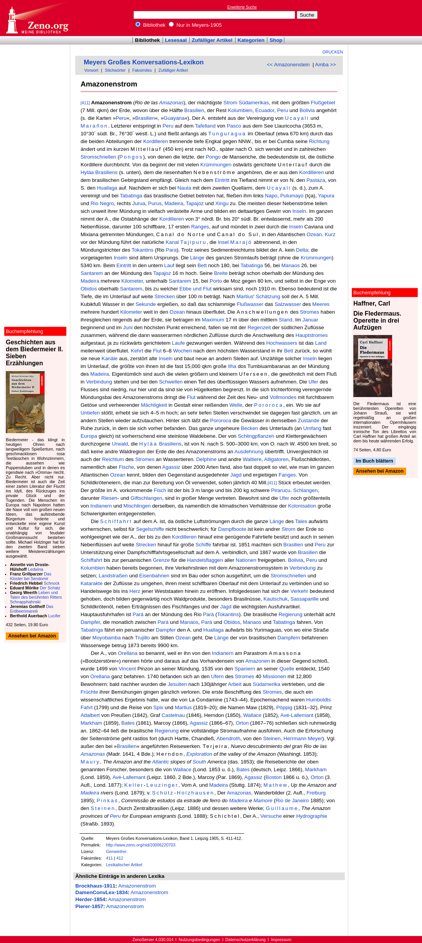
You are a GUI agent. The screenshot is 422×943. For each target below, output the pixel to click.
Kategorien (251, 40)
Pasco (234, 126)
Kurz (330, 234)
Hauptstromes (312, 335)
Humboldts (318, 700)
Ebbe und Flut (196, 289)
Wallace (252, 715)
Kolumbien (240, 110)
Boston (274, 777)
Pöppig (284, 707)
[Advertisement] (386, 17)
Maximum (213, 320)
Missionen (274, 676)
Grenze (161, 560)
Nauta (184, 188)
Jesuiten (177, 684)
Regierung (290, 614)
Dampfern (288, 638)
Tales (301, 521)
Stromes (309, 312)
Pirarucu (281, 490)
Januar (310, 320)
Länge (197, 258)
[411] (85, 102)
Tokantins (142, 250)
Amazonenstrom (137, 886)
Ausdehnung (248, 451)
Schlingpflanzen (256, 436)
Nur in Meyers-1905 (195, 25)
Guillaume (282, 808)
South (199, 762)
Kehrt (137, 351)
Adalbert (90, 715)
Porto (215, 281)
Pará (138, 614)
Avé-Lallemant (296, 715)
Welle (235, 405)
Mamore (262, 800)
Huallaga (107, 188)
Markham (91, 723)
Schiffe (203, 544)
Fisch (160, 490)
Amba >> (325, 64)
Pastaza (315, 180)
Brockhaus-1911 (95, 886)
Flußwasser (250, 304)
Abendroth (228, 738)
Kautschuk (275, 599)
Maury (90, 762)
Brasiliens (106, 172)
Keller (134, 785)
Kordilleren (155, 141)
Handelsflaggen (205, 560)
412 (119, 858)
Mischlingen (136, 506)
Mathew (275, 785)
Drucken (333, 52)
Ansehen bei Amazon (379, 471)
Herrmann (295, 738)
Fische (126, 467)
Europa (89, 436)
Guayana (174, 118)
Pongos (131, 157)
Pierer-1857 (89, 906)
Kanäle (110, 358)
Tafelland (205, 126)
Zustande (309, 420)
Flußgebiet (323, 102)
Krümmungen (216, 165)
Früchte (89, 692)
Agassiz (171, 467)
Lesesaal (176, 40)
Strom (230, 102)
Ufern (217, 676)
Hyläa (87, 172)
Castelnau (173, 715)
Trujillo (142, 638)
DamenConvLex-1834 (101, 892)
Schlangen (305, 490)
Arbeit (235, 684)
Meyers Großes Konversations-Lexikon (144, 62)
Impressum (281, 939)
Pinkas (107, 800)
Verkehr (299, 591)
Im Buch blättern (374, 461)
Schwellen (171, 382)
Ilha (232, 366)
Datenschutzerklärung (245, 939)
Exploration (199, 754)
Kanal (172, 242)
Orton (242, 723)
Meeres (320, 304)
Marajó (241, 242)
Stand (285, 320)
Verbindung (99, 382)
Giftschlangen (147, 498)
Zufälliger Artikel (212, 40)
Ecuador (264, 110)
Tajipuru (193, 242)
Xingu (221, 203)
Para (171, 250)
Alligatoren (276, 459)
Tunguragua (227, 133)
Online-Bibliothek (37, 18)
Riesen (109, 498)
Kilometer (132, 281)
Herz (135, 591)
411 (109, 858)
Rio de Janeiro (292, 800)
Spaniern (245, 669)
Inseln (299, 211)
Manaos (290, 265)
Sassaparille (305, 599)
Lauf (169, 265)
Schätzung (268, 296)
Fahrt (87, 707)
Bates (128, 723)
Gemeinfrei (116, 851)
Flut (157, 351)
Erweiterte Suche (242, 7)
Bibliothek (150, 25)
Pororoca (268, 405)
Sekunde (145, 304)
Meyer (315, 738)
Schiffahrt (116, 521)
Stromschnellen (98, 157)
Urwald (120, 444)
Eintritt (222, 180)
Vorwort (91, 70)
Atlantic (160, 762)
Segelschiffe (150, 529)
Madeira (173, 203)
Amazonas (171, 102)
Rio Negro (102, 203)
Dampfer (90, 622)
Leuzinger (162, 785)
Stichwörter (115, 70)
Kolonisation (302, 506)
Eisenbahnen (154, 576)
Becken (249, 428)
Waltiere (252, 459)
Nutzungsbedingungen (199, 939)
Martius (244, 296)
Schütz (163, 793)
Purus (155, 203)
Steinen (271, 738)
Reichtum (113, 459)
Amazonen (257, 661)
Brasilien (194, 110)
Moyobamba (106, 638)
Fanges (287, 475)
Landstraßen (113, 576)
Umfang (312, 428)
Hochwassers (281, 343)
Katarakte (92, 583)
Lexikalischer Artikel (124, 864)
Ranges (200, 227)
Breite (221, 273)
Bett (202, 265)
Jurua (138, 203)
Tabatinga (131, 196)
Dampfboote (232, 529)
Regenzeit (259, 327)
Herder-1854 (90, 899)
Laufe (178, 343)
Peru (282, 110)
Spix (158, 707)
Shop (276, 40)
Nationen (246, 560)
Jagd (236, 475)
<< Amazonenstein (288, 64)
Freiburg (316, 793)
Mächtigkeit (154, 405)
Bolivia (307, 110)
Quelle (286, 669)
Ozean (314, 234)
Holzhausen (195, 793)
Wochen (182, 351)
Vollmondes (283, 397)
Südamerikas (254, 102)
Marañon (94, 126)
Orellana (127, 653)
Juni (127, 327)
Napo (271, 196)
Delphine (206, 459)
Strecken (164, 296)
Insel (223, 242)
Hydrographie (311, 816)
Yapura (326, 196)
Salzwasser (288, 304)
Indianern (101, 506)
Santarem (92, 273)
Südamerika (266, 684)
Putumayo (291, 196)
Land (321, 343)
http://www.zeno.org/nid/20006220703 (140, 845)
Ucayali (297, 118)
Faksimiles (142, 70)
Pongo (213, 157)
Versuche (271, 816)
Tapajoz (195, 203)
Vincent (127, 669)
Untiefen (90, 413)
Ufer (313, 382)
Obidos (89, 289)
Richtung (319, 141)
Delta (302, 250)
